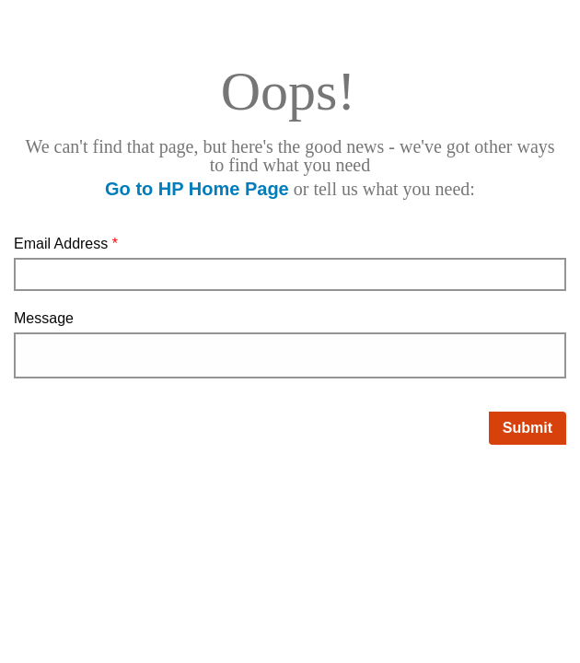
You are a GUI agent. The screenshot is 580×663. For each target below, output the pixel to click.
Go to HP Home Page (197, 189)
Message (44, 318)
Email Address (66, 243)
